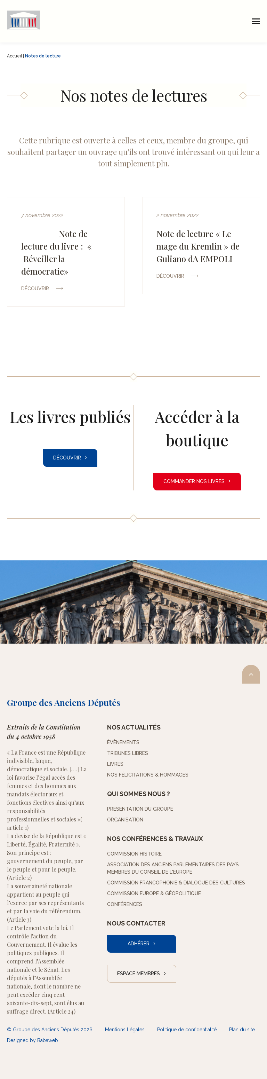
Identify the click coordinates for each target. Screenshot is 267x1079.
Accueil (14, 56)
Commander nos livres (194, 481)
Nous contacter (136, 923)
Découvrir (67, 457)
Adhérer (138, 943)
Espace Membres (138, 973)
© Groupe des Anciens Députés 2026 (49, 1029)
